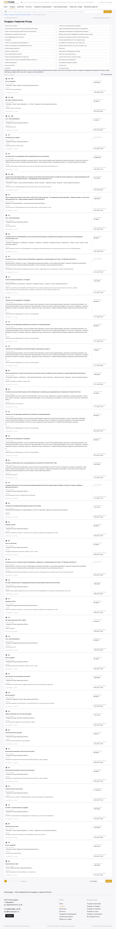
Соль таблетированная (12, 119)
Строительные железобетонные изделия (17, 740)
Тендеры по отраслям (94, 909)
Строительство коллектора (13, 789)
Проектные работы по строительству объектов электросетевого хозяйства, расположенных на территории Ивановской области (45, 373)
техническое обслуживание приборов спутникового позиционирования (27, 414)
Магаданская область (60, 162)
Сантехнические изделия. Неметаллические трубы (20, 722)
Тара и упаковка (10, 628)
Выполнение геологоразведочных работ (17, 676)
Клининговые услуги (11, 474)
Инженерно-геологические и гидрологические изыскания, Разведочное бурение (29, 684)
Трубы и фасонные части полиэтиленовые (18, 714)
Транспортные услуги (11, 826)
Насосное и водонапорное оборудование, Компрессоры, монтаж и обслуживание (29, 815)
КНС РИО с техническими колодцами (16, 807)
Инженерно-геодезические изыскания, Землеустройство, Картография (26, 759)
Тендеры (12, 7)
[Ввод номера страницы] (101, 881)
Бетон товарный (10, 81)
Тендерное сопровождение (43, 7)
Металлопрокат (10, 695)
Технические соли (10, 127)
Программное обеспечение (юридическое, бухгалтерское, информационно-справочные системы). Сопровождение (39, 269)
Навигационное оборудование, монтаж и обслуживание (22, 314)
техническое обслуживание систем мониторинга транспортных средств (27, 349)
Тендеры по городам (93, 906)
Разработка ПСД (10, 524)
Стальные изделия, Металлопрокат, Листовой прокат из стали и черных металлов (29, 703)
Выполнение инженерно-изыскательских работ (20, 751)
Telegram (9, 915)
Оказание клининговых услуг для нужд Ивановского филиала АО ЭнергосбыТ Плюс (31, 463)
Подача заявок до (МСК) (99, 91)
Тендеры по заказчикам (94, 914)
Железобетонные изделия (13, 732)
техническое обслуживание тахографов (17, 438)
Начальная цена (97, 81)
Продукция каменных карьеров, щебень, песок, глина (21, 551)
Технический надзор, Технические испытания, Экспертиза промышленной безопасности (31, 166)
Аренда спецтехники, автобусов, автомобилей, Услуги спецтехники (25, 834)
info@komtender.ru (11, 912)
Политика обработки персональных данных (61, 926)
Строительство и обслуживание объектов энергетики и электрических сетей (28, 186)
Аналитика (20, 7)
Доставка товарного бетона (14, 100)
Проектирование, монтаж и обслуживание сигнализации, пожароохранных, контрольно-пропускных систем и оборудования (42, 248)
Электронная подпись (60, 7)
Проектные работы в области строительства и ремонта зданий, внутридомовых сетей (31, 532)
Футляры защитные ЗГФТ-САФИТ (15, 620)
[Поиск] (21, 2)
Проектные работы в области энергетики (17, 381)
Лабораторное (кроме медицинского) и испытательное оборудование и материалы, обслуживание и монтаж (37, 590)
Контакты (29, 7)
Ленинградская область (46, 162)
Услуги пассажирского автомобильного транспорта (20, 872)
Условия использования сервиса (102, 926)
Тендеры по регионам (94, 904)
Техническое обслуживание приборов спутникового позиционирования (27, 324)
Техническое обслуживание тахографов (17, 300)
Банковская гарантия (90, 7)
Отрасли (7, 87)
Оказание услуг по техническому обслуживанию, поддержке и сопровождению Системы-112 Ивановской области (40, 259)
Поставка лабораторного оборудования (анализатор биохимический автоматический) (32, 582)
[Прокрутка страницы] (108, 917)
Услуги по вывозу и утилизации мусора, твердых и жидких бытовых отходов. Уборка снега (32, 289)
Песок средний (9, 657)
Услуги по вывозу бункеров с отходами (17, 279)
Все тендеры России (93, 916)
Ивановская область (33, 85)
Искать (107, 12)
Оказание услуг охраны (12, 137)
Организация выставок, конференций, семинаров (20, 495)
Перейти (108, 881)
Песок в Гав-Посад (10, 543)
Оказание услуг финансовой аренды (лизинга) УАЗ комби (23, 506)
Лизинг (7, 514)
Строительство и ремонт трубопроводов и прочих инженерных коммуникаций (29, 797)
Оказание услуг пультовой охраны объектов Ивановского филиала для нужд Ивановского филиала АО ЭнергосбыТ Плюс (43, 392)
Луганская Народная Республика (76, 162)
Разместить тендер (76, 7)
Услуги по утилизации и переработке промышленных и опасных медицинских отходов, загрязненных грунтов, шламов (41, 288)
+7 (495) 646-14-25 (12, 909)
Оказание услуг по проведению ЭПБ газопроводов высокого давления (27, 156)
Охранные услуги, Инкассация (14, 145)
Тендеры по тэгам (92, 911)
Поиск (5, 7)
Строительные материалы (13, 89)
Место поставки (9, 83)
